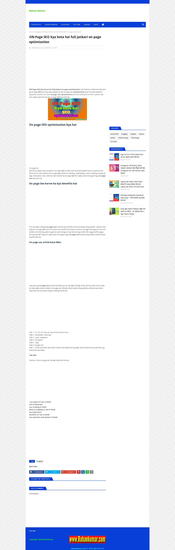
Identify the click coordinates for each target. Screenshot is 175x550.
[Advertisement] (67, 69)
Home (31, 32)
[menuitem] (103, 24)
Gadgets (133, 134)
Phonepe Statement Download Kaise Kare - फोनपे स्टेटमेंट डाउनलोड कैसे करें (132, 197)
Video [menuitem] (96, 24)
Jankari (113, 138)
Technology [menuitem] (36, 24)
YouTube (114, 141)
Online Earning (123, 138)
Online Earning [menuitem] (51, 24)
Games (141, 134)
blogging (38, 32)
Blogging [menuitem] (65, 24)
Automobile (114, 134)
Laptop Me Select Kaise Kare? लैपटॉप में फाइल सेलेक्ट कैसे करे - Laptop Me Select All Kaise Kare (132, 184)
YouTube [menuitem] (76, 24)
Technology (135, 138)
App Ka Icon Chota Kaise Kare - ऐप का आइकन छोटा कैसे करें (132, 155)
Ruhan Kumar (37, 10)
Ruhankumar (36, 48)
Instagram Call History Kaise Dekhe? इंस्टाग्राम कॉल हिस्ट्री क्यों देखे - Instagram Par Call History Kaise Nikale (133, 169)
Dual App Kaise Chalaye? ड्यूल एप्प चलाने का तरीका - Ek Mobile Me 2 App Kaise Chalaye (133, 211)
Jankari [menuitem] (87, 24)
